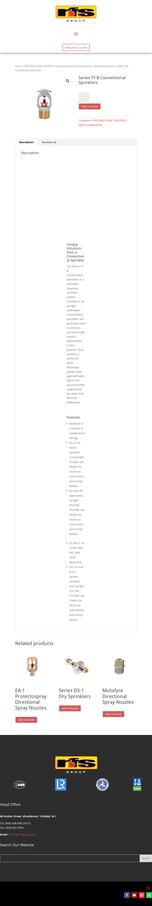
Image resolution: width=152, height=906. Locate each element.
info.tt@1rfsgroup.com (22, 834)
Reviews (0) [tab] (49, 142)
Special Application (104, 66)
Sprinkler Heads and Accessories (74, 66)
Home (18, 66)
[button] (67, 81)
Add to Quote (89, 106)
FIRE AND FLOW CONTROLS (39, 66)
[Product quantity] (84, 97)
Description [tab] (26, 142)
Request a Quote (76, 47)
